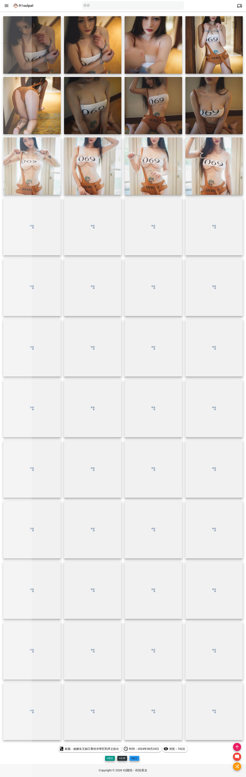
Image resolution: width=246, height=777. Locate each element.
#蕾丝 (110, 758)
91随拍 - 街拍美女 (135, 770)
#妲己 (134, 758)
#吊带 (122, 758)
